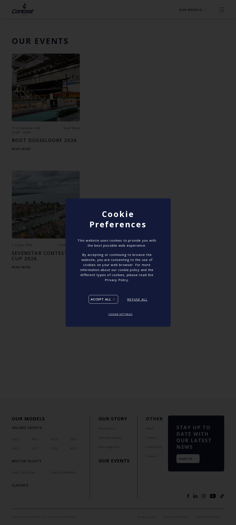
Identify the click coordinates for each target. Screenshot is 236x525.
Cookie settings (120, 314)
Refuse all (137, 299)
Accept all (101, 299)
